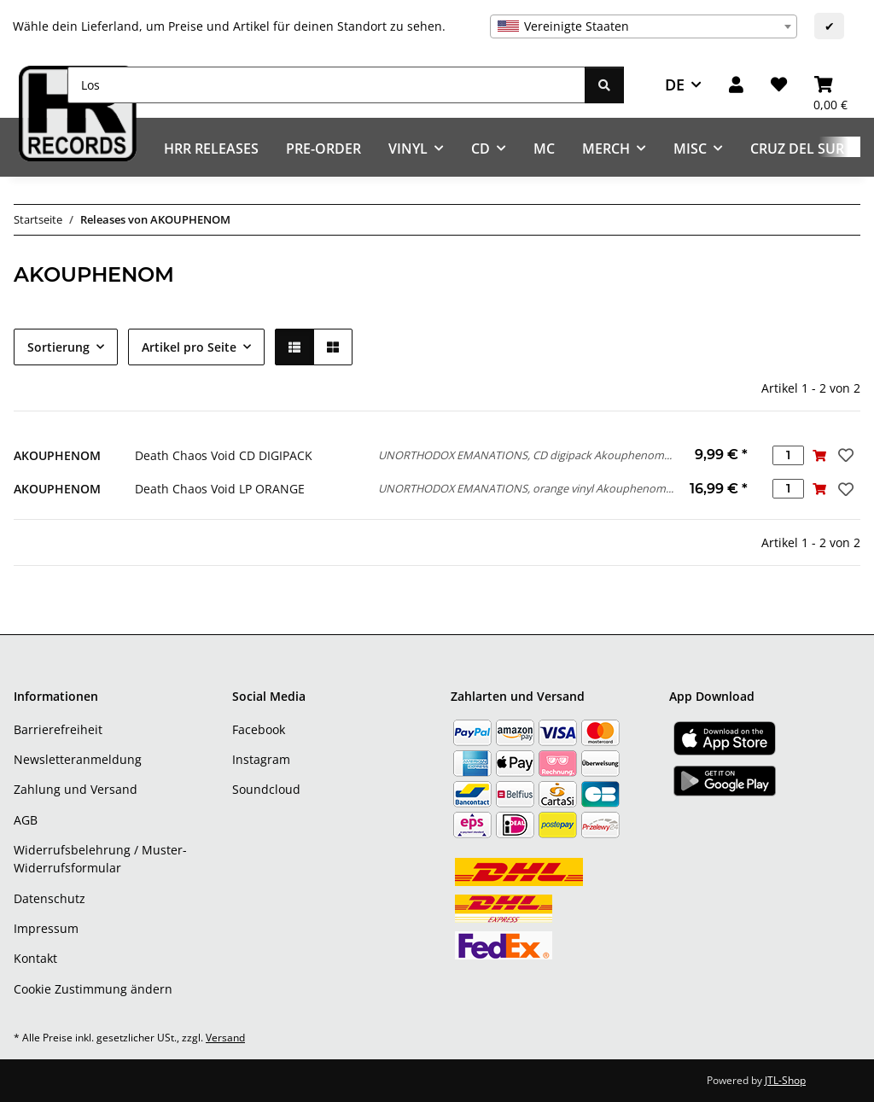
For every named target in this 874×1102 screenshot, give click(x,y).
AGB (26, 820)
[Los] (326, 85)
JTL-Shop (785, 1080)
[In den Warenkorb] (820, 455)
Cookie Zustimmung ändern (93, 989)
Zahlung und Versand (75, 789)
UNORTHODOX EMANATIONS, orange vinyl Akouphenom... (525, 488)
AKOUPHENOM (57, 455)
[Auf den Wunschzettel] (844, 455)
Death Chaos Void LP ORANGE (220, 489)
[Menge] (788, 455)
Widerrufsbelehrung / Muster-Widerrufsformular (100, 859)
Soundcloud (266, 789)
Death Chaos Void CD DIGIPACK (223, 455)
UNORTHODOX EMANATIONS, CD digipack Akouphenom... (525, 455)
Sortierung (58, 347)
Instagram (261, 759)
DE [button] (675, 84)
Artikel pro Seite (189, 347)
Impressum (46, 928)
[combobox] (643, 26)
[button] (736, 85)
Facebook (258, 729)
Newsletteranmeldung (78, 759)
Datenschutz (49, 898)
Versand (225, 1037)
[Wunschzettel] (779, 85)
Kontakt (35, 958)
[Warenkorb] (830, 85)
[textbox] (643, 26)
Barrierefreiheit (58, 729)
